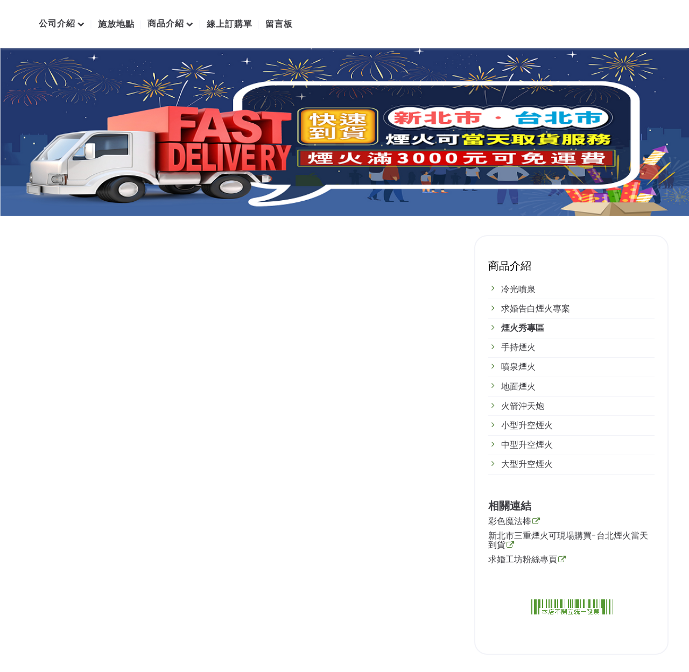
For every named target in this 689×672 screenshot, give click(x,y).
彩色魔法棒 (509, 522)
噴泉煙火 (518, 366)
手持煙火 (518, 347)
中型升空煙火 (527, 444)
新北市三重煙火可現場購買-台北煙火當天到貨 (568, 541)
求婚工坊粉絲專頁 (522, 560)
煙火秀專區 (522, 328)
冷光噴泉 (518, 289)
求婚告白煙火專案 (535, 308)
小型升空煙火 (527, 425)
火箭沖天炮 (522, 406)
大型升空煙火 (527, 464)
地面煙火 (518, 386)
